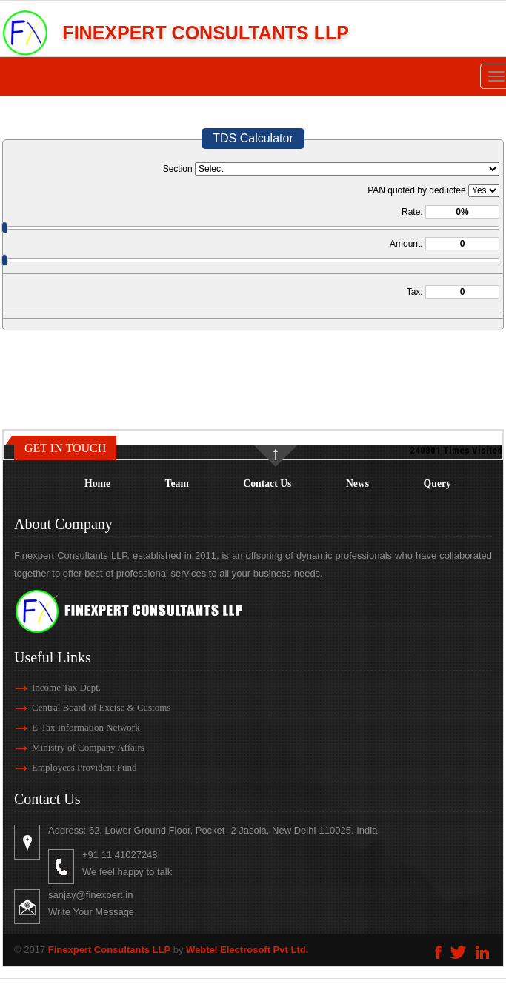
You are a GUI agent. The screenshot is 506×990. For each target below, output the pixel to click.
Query (437, 483)
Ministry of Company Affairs (71, 747)
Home (97, 483)
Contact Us (267, 483)
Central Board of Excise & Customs (84, 707)
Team (177, 483)
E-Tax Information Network (69, 727)
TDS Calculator (253, 138)
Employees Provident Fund (67, 767)
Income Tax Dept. (49, 687)
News (357, 483)
